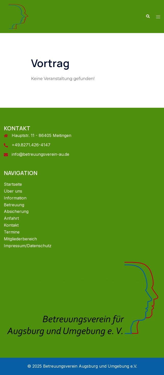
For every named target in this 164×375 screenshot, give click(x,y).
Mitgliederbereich (20, 238)
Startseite (13, 184)
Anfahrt (11, 218)
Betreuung (14, 204)
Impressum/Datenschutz (27, 245)
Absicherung (16, 211)
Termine (12, 232)
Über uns (13, 191)
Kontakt (11, 225)
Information (15, 197)
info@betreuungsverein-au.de (40, 154)
